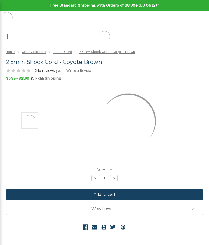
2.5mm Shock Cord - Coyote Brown (107, 52)
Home (10, 52)
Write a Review (78, 70)
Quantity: (105, 169)
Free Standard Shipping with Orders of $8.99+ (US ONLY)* (104, 5)
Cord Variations (34, 52)
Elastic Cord (62, 52)
